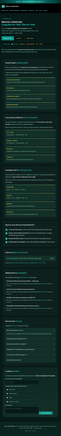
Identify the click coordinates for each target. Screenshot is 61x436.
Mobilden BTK (24, 10)
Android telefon (12, 393)
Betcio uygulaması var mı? (15, 330)
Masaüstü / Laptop (13, 401)
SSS (37, 10)
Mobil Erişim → (31, 38)
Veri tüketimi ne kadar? (14, 360)
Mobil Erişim (5, 10)
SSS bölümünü (25, 277)
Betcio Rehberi (10, 6)
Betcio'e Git (8, 38)
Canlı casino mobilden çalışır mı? (17, 354)
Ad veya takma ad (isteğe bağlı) (13, 378)
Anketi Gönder (46, 413)
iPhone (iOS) (11, 389)
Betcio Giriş (28, 430)
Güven (43, 263)
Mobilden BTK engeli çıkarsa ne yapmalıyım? (21, 349)
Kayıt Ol (34, 430)
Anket (40, 10)
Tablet (9, 397)
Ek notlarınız (8, 405)
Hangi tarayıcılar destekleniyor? (17, 338)
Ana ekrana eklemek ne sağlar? (16, 344)
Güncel (45, 10)
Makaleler (31, 10)
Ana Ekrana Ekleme (14, 10)
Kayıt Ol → (19, 38)
